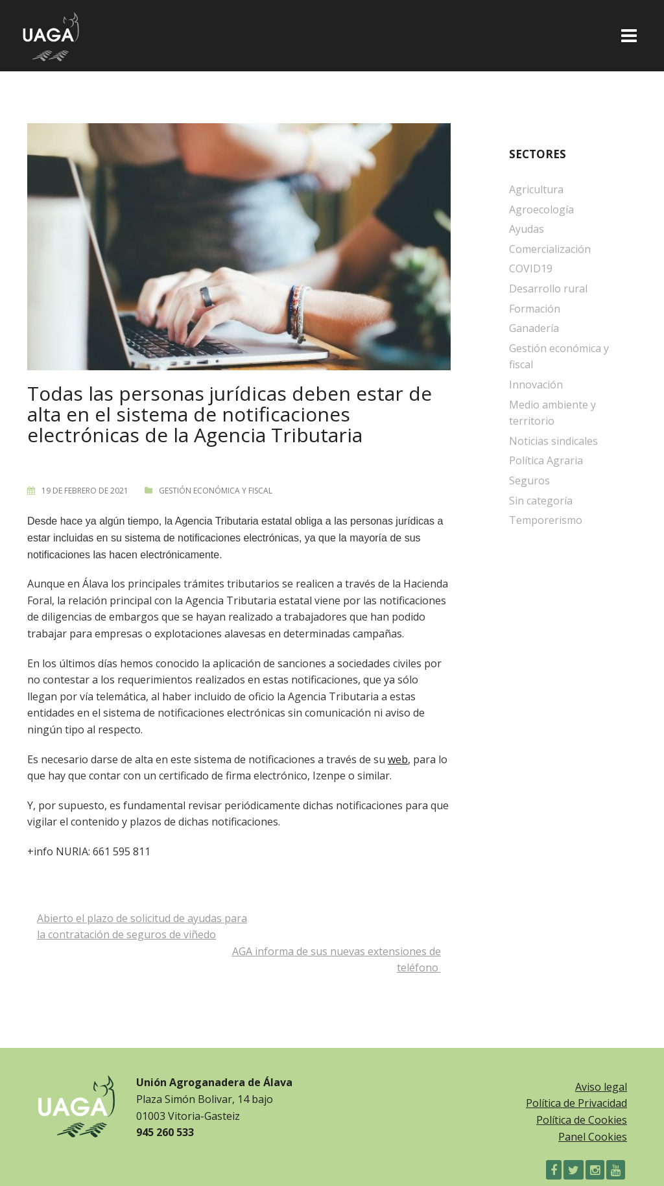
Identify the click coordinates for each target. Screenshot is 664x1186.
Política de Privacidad (576, 1103)
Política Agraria (546, 460)
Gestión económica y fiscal (215, 490)
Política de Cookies (581, 1120)
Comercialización (550, 249)
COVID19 (530, 268)
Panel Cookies (592, 1137)
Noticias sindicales (553, 441)
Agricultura (536, 189)
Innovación (536, 384)
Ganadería (534, 328)
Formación (534, 309)
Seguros (529, 480)
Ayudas (526, 229)
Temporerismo (545, 520)
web (398, 759)
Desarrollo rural (548, 288)
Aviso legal (601, 1087)
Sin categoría (541, 500)
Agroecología (541, 209)
